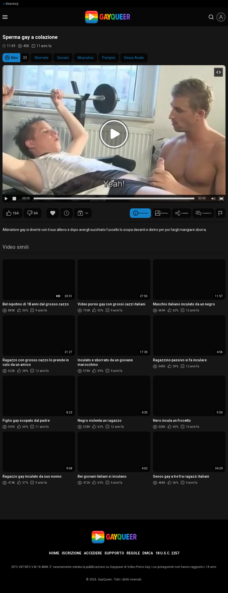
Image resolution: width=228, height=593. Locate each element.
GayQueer (105, 579)
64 (32, 213)
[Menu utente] (220, 17)
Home (54, 553)
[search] (211, 17)
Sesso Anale (134, 58)
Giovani (63, 58)
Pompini (108, 58)
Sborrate (41, 58)
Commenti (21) (127, 225)
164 (12, 213)
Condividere (90, 225)
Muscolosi (85, 58)
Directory (10, 4)
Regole (133, 553)
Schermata (56, 225)
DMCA (147, 553)
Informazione (20, 225)
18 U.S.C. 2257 (167, 553)
